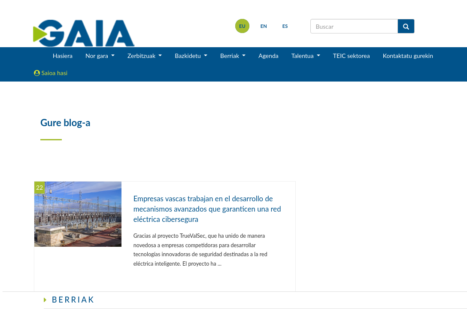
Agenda (268, 55)
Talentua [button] (303, 55)
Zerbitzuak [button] (142, 55)
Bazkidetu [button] (188, 55)
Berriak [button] (230, 55)
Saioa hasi (50, 72)
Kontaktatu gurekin (408, 55)
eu (242, 26)
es (285, 26)
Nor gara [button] (97, 55)
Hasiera (63, 55)
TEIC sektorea (351, 55)
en (264, 26)
